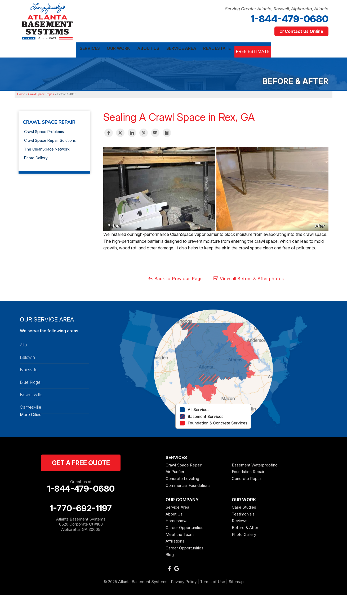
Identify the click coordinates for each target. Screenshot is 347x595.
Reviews (239, 519)
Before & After (245, 526)
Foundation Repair (248, 470)
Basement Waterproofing (255, 463)
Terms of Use (212, 580)
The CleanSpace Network (47, 148)
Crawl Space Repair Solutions (50, 139)
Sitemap (236, 580)
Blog (170, 553)
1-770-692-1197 (81, 507)
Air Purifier (175, 470)
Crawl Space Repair (49, 121)
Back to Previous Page (175, 277)
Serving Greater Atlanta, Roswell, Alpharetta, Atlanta (276, 8)
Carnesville (30, 406)
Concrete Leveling (182, 477)
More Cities (30, 413)
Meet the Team (180, 533)
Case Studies (244, 506)
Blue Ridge (30, 381)
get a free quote (81, 462)
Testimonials (243, 512)
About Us (174, 512)
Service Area (177, 506)
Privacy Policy (184, 580)
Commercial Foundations (188, 484)
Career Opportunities (184, 526)
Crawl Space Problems (44, 130)
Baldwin (27, 356)
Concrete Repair (247, 477)
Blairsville (29, 368)
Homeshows (177, 519)
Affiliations (175, 540)
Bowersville (31, 393)
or (301, 31)
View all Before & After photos (248, 277)
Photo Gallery (36, 157)
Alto (23, 343)
